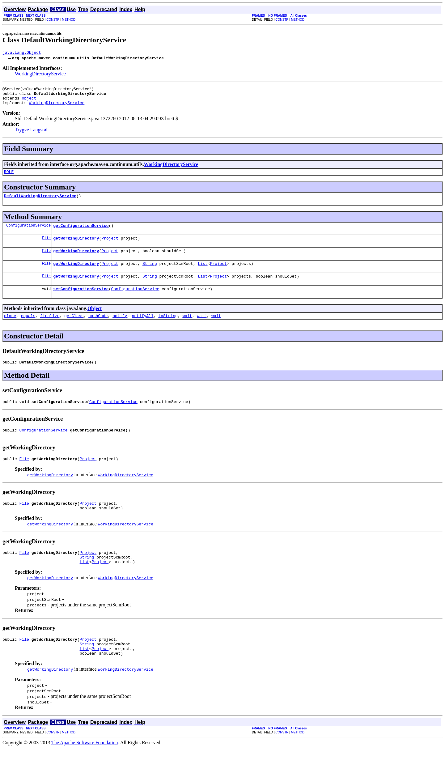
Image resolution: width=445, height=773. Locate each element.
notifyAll (143, 328)
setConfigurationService (80, 301)
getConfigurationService (80, 233)
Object (29, 101)
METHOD (68, 19)
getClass (73, 328)
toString (167, 328)
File (46, 246)
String (149, 273)
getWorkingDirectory (76, 246)
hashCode (98, 328)
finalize (49, 328)
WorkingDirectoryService (40, 74)
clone (10, 328)
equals (28, 328)
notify (119, 328)
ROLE (9, 177)
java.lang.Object (21, 53)
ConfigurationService (28, 232)
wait (187, 328)
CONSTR (52, 19)
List (202, 273)
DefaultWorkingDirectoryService (40, 202)
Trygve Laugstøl (31, 134)
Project (109, 246)
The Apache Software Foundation (84, 767)
